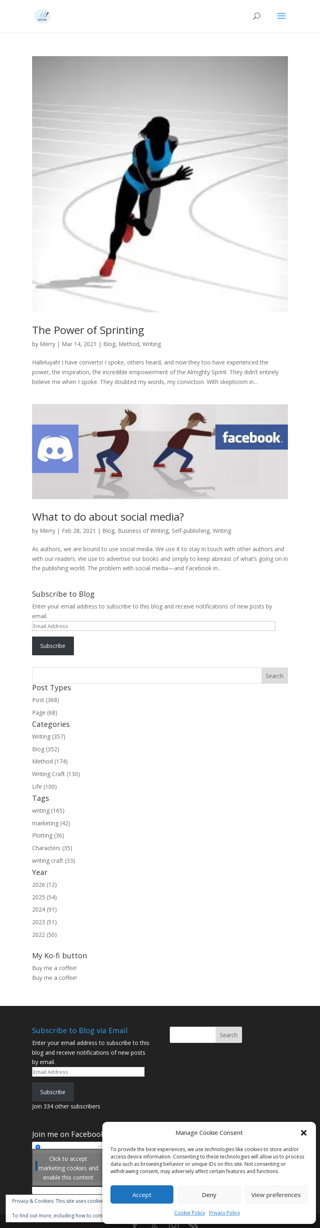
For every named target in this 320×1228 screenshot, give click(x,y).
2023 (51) (44, 922)
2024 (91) (44, 909)
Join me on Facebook (68, 1134)
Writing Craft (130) (56, 774)
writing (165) (48, 810)
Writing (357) (48, 736)
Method (129, 344)
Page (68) (44, 712)
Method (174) (50, 761)
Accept (141, 1195)
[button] (304, 1133)
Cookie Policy (189, 1212)
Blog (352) (45, 749)
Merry (47, 344)
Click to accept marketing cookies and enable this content (68, 1168)
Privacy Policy (224, 1212)
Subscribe (52, 646)
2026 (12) (44, 884)
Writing (152, 344)
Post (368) (45, 700)
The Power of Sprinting (88, 330)
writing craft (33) (53, 860)
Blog (109, 344)
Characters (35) (52, 848)
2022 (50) (44, 934)
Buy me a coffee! (54, 978)
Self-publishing (191, 530)
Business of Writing (143, 530)
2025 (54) (44, 897)
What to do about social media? (108, 516)
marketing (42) (51, 823)
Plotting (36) (48, 835)
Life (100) (44, 786)
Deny (209, 1195)
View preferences (276, 1195)
